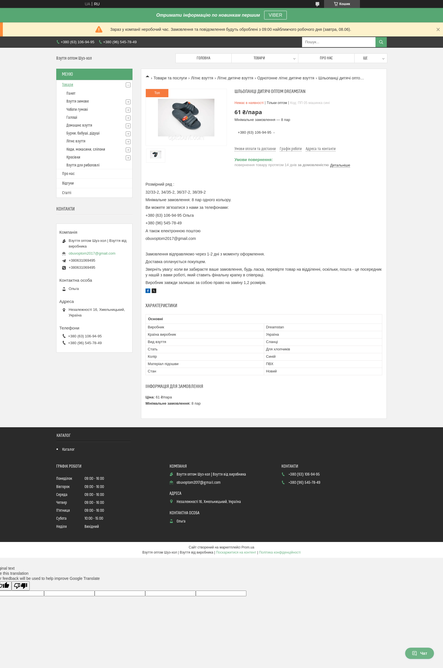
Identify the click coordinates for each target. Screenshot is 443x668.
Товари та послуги (170, 78)
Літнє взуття (202, 78)
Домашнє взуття (79, 125)
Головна (203, 58)
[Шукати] (381, 42)
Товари (259, 58)
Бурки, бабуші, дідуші (82, 133)
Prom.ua (248, 547)
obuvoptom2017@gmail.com (92, 253)
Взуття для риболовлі (82, 165)
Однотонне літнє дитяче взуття (285, 78)
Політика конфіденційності (280, 552)
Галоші (71, 117)
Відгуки (68, 183)
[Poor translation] (21, 586)
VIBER (275, 15)
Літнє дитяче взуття (235, 78)
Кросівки (73, 157)
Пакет (70, 93)
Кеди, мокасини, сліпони (85, 149)
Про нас (326, 58)
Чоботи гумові (77, 109)
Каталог (68, 449)
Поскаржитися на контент (236, 552)
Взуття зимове (77, 101)
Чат (419, 653)
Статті (66, 193)
